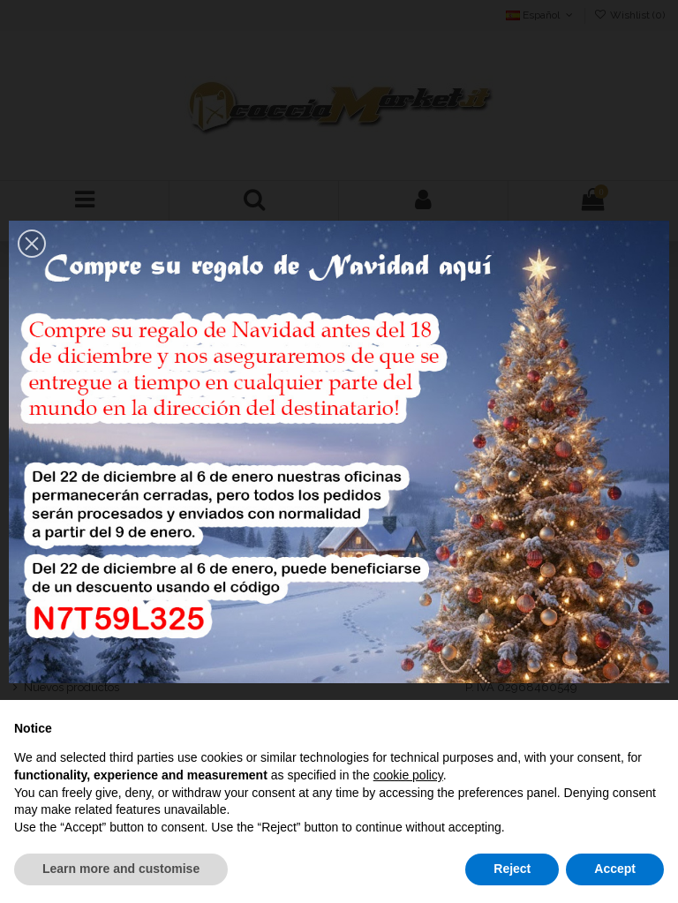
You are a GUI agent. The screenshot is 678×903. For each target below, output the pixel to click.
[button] (32, 244)
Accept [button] (615, 869)
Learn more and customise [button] (121, 869)
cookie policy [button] (408, 775)
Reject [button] (512, 869)
